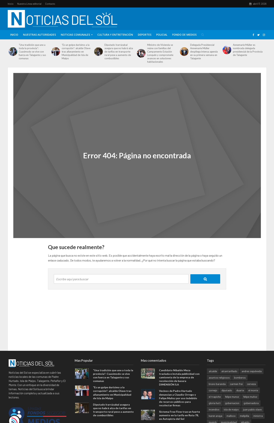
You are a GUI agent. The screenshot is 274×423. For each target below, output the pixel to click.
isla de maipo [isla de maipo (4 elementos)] (231, 409)
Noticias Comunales (75, 34)
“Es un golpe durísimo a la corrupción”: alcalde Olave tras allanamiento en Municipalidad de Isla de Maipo (76, 51)
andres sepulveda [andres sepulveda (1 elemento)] (252, 371)
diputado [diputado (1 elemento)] (226, 390)
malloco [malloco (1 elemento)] (231, 415)
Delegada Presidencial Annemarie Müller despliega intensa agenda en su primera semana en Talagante (204, 51)
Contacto (50, 3)
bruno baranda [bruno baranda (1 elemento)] (217, 383)
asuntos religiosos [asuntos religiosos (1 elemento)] (219, 377)
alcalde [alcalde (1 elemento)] (213, 371)
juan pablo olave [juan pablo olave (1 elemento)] (252, 409)
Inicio (11, 3)
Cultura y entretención (115, 34)
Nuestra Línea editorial (29, 3)
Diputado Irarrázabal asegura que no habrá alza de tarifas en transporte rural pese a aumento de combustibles (118, 51)
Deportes (144, 34)
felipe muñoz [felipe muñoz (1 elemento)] (250, 396)
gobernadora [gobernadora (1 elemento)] (251, 403)
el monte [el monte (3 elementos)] (253, 390)
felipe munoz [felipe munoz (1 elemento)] (232, 396)
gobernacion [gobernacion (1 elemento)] (232, 403)
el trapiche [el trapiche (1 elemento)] (215, 396)
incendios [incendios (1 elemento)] (214, 409)
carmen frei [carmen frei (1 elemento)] (236, 383)
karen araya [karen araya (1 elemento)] (215, 415)
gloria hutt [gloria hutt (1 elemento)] (215, 403)
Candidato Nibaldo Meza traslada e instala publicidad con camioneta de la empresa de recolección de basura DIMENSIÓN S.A (179, 377)
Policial (161, 34)
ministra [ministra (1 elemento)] (258, 415)
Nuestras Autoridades (39, 34)
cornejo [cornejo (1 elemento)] (213, 390)
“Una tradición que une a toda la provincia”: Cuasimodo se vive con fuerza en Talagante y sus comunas (32, 51)
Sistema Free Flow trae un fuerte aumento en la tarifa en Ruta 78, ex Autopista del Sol (179, 415)
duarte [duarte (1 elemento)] (240, 390)
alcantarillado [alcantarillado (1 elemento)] (229, 371)
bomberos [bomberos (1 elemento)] (240, 377)
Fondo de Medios (184, 34)
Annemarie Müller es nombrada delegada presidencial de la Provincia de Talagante (248, 49)
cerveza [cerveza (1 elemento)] (251, 383)
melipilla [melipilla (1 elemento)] (244, 415)
